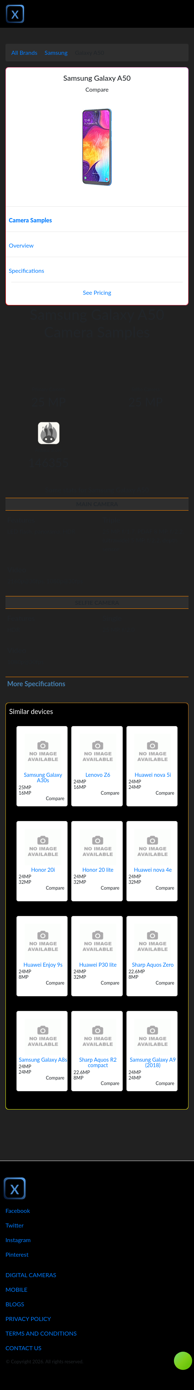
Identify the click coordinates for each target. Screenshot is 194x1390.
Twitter (14, 1225)
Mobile (16, 1289)
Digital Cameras (30, 1274)
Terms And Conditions (41, 1333)
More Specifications (36, 684)
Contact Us (23, 1347)
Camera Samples (30, 220)
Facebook (17, 1210)
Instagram (18, 1239)
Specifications (26, 270)
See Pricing (97, 292)
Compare (97, 89)
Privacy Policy (28, 1318)
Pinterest (16, 1254)
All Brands (24, 52)
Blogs (14, 1304)
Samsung (56, 52)
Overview (21, 245)
